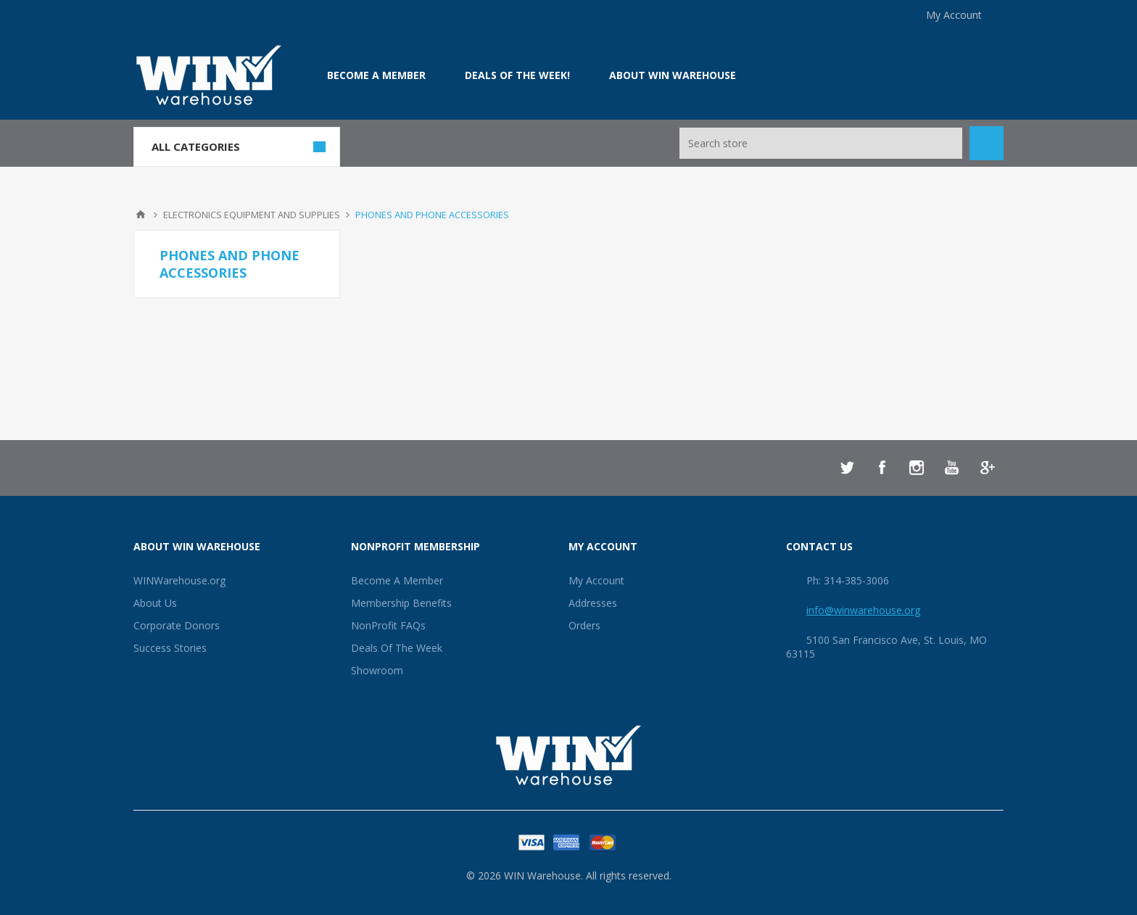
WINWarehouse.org (179, 580)
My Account (954, 15)
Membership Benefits (401, 603)
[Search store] (820, 143)
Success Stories (170, 648)
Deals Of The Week (396, 648)
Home (140, 214)
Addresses (592, 603)
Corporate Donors (176, 625)
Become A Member (397, 580)
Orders (584, 625)
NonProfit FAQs (388, 625)
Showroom (377, 670)
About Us (155, 603)
